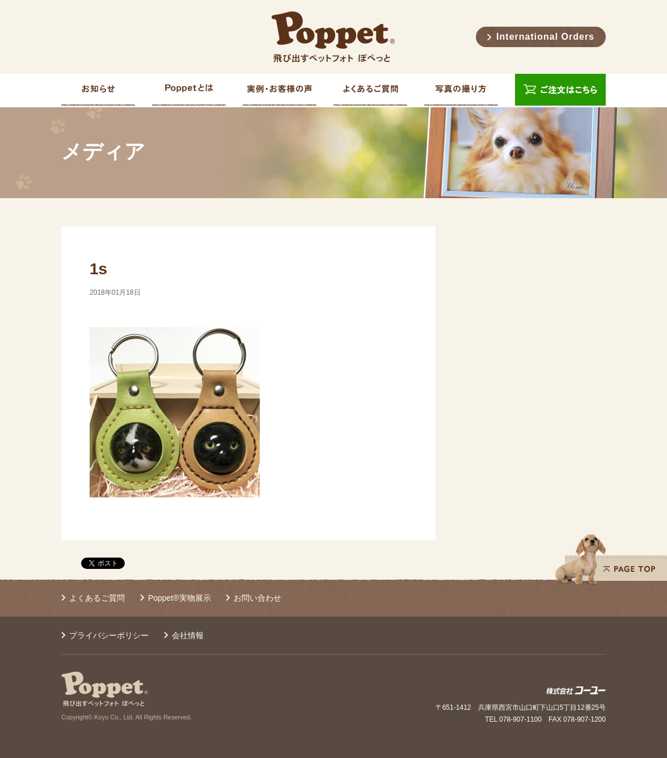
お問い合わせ (257, 597)
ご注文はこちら (560, 90)
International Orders (545, 36)
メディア (103, 151)
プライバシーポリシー (109, 635)
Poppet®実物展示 (179, 597)
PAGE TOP (611, 559)
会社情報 (188, 635)
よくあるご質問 (97, 597)
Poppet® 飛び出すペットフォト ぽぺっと (333, 36)
